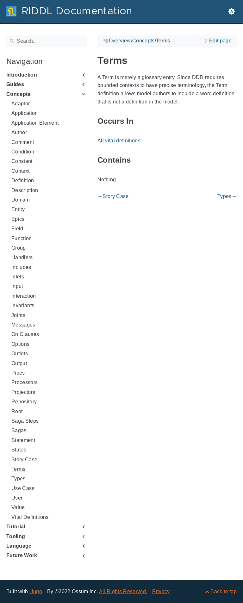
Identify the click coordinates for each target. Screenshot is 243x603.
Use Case (23, 488)
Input (17, 286)
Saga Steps (25, 421)
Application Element (35, 123)
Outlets (19, 353)
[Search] (46, 41)
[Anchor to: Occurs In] (141, 121)
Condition (22, 151)
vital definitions (122, 140)
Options (20, 344)
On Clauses (25, 334)
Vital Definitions (30, 517)
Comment (22, 142)
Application (24, 113)
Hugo (35, 591)
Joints (18, 315)
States (18, 449)
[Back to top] (220, 591)
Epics (18, 219)
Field (17, 228)
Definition (22, 180)
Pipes (18, 373)
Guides (15, 84)
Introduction (21, 75)
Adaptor (20, 103)
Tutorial (15, 526)
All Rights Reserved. (123, 591)
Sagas (19, 430)
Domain (20, 199)
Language (19, 546)
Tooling (15, 536)
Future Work (21, 555)
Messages (23, 324)
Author (19, 132)
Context (20, 171)
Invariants (22, 305)
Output (19, 363)
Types (18, 478)
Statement (23, 440)
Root (16, 411)
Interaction (23, 296)
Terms (18, 469)
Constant (22, 161)
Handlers (22, 257)
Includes (21, 267)
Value (18, 507)
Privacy (161, 591)
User (16, 497)
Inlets (17, 276)
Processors (24, 382)
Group (18, 248)
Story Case (24, 459)
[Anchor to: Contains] (138, 160)
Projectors (23, 392)
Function (21, 238)
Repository (24, 401)
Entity (18, 209)
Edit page (220, 40)
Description (24, 190)
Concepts (18, 94)
